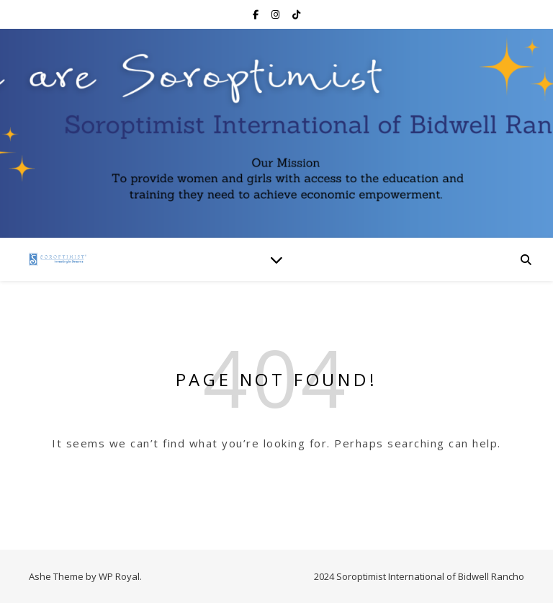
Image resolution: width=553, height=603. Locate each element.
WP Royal (119, 576)
